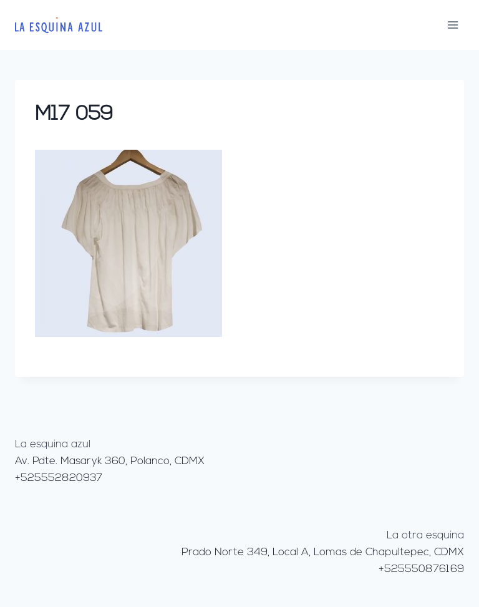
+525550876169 (421, 569)
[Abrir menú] (452, 24)
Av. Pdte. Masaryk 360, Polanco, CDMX (110, 461)
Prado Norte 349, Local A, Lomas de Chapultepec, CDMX (322, 552)
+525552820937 (58, 478)
